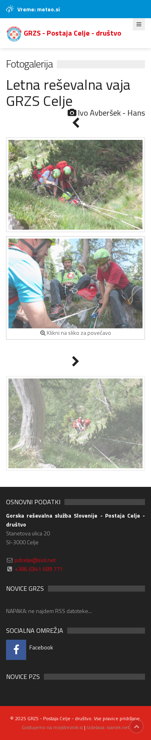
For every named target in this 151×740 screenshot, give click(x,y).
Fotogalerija (29, 64)
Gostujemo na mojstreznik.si (52, 727)
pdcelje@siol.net (35, 560)
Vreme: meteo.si (38, 9)
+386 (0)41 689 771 (38, 569)
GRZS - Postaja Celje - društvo (63, 32)
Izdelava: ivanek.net (108, 727)
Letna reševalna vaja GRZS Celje (68, 92)
